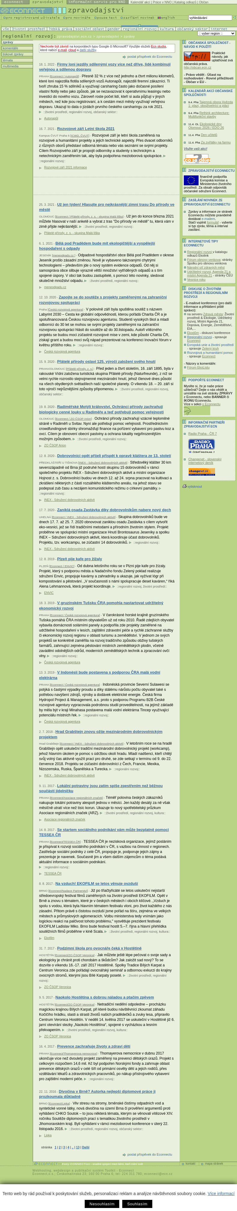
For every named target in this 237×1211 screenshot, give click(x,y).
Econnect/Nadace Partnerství (68, 890)
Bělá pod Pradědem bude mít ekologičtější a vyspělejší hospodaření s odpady (97, 246)
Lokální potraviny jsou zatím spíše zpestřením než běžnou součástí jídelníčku (101, 788)
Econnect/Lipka (59, 1103)
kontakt (190, 1163)
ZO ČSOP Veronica (57, 987)
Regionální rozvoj (200, 252)
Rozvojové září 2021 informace (65, 167)
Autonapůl (51, 118)
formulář (213, 222)
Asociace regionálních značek (64, 819)
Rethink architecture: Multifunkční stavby (208, 114)
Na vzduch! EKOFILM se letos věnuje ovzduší (96, 883)
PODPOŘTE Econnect (206, 380)
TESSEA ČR (53, 873)
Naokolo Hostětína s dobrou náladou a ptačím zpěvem (104, 997)
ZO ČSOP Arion (55, 445)
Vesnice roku (196, 279)
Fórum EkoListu (198, 367)
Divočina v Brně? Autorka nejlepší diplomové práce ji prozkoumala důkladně (97, 1094)
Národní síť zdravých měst (206, 267)
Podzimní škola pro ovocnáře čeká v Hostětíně (99, 948)
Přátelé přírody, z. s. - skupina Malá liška (72, 233)
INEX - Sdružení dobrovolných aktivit (102, 462)
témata (7, 60)
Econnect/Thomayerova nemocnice (73, 1053)
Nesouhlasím (102, 1204)
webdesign (62, 1170)
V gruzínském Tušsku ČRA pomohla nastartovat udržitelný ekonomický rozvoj (101, 605)
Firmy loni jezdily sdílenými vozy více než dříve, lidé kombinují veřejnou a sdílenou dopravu (105, 67)
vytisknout (192, 486)
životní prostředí (56, 112)
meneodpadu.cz (63, 255)
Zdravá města (213, 314)
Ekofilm (49, 938)
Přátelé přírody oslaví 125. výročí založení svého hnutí (106, 361)
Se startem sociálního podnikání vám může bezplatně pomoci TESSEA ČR (104, 832)
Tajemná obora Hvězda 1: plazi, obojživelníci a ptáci (210, 103)
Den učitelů (209, 135)
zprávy (7, 42)
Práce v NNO (162, 2)
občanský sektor (104, 112)
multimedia (10, 66)
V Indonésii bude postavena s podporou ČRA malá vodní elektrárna (99, 675)
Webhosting (41, 1170)
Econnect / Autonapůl (64, 76)
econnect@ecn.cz (158, 1173)
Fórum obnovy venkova (203, 259)
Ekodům (193, 333)
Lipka (48, 1135)
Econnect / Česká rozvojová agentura (74, 615)
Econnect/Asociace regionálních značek (76, 797)
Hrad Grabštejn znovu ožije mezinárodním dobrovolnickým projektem (101, 734)
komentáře (10, 48)
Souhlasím (137, 1204)
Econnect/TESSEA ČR (65, 841)
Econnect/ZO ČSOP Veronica (75, 955)
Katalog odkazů (185, 2)
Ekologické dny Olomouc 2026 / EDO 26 (206, 125)
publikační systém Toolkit (95, 1170)
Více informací (221, 1193)
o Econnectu (211, 404)
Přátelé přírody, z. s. (80, 368)
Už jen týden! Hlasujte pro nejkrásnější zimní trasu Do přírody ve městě (107, 207)
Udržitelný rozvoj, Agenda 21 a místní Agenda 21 (209, 273)
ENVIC (49, 593)
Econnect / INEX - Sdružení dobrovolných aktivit (84, 517)
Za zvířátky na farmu (216, 142)
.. (73, 1147)
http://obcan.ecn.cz (197, 67)
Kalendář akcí (140, 2)
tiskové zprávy (12, 54)
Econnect (193, 340)
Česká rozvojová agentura (65, 309)
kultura (159, 813)
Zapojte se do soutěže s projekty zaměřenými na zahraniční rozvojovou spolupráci (103, 300)
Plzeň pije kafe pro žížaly (79, 559)
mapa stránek (214, 1163)
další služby (88, 50)
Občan (203, 2)
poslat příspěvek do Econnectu (149, 56)
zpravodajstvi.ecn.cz (74, 36)
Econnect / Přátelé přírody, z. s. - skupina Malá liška (89, 216)
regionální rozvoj (80, 112)
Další (85, 1147)
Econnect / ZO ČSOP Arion (73, 418)
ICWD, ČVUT (80, 135)
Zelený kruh (210, 348)
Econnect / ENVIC (62, 566)
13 (77, 1147)
